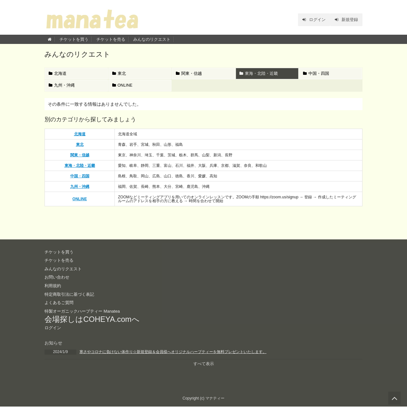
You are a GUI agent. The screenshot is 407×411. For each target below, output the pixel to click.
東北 (120, 74)
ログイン (310, 19)
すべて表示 (203, 367)
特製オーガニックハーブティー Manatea (85, 314)
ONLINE (123, 88)
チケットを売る (110, 39)
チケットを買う (73, 39)
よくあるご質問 (60, 305)
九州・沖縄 (62, 88)
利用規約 (53, 289)
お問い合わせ (58, 280)
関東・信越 (189, 74)
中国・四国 (317, 74)
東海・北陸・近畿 (259, 74)
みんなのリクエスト (151, 39)
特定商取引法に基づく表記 (71, 297)
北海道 (58, 74)
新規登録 (345, 19)
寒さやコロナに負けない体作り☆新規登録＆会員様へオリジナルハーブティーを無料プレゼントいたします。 (172, 355)
